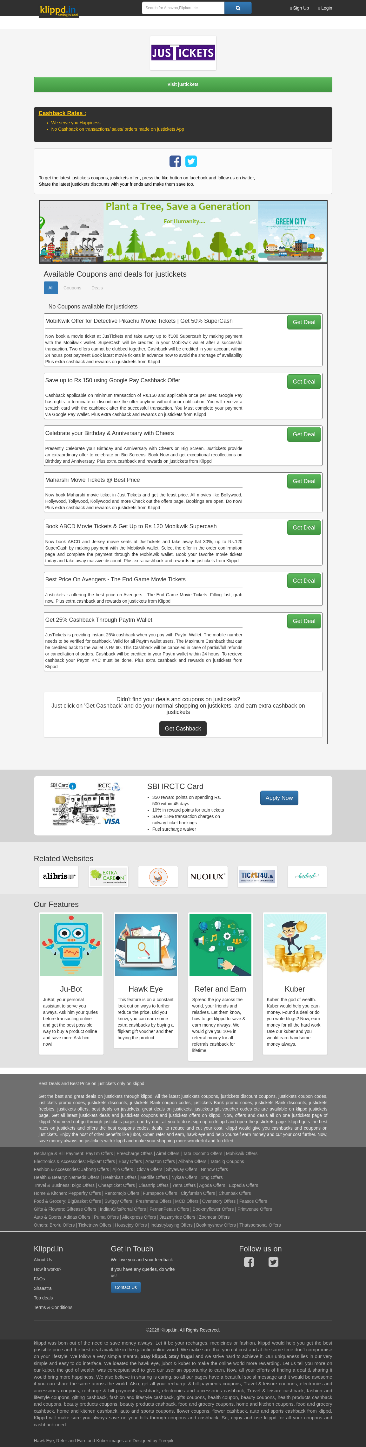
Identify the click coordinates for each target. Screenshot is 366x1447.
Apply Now (279, 798)
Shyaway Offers (181, 1169)
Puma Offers (106, 1217)
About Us (43, 1259)
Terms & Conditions (53, 1307)
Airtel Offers (167, 1153)
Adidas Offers (76, 1217)
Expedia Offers (243, 1185)
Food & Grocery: (50, 1201)
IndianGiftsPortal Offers (123, 1209)
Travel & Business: (53, 1185)
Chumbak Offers (235, 1193)
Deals (97, 287)
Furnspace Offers (160, 1193)
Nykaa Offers (184, 1177)
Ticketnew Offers (94, 1225)
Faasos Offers (253, 1201)
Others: (42, 1225)
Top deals (43, 1297)
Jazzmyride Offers (178, 1217)
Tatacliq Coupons (227, 1161)
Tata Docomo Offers (202, 1153)
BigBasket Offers (84, 1201)
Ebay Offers (130, 1161)
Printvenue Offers (254, 1209)
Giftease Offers (81, 1209)
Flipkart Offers (101, 1161)
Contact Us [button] (126, 1287)
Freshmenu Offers (154, 1201)
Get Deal (304, 322)
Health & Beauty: (50, 1177)
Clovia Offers (150, 1169)
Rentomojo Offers (121, 1193)
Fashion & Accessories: (57, 1169)
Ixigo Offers (83, 1185)
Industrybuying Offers (171, 1225)
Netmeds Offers (83, 1177)
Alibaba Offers (192, 1161)
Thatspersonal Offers (260, 1225)
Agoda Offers (212, 1185)
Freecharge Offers (134, 1153)
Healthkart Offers (120, 1177)
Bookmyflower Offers (213, 1209)
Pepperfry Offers (84, 1193)
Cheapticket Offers (116, 1185)
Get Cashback (183, 728)
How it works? (48, 1269)
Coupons (72, 287)
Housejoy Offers (131, 1225)
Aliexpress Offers (139, 1217)
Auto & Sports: (48, 1217)
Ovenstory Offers (219, 1201)
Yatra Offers (184, 1185)
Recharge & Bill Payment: (59, 1153)
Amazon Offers (160, 1161)
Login (325, 8)
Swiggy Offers (118, 1201)
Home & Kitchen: (50, 1193)
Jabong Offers (95, 1169)
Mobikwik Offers (241, 1153)
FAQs (39, 1278)
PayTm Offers (99, 1153)
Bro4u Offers (62, 1225)
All (51, 287)
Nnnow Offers (214, 1169)
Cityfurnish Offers (198, 1193)
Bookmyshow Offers (216, 1225)
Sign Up (299, 8)
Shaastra (43, 1288)
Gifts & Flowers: (49, 1209)
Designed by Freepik (153, 1440)
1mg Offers (212, 1177)
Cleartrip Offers (153, 1185)
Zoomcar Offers (214, 1217)
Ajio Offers (122, 1169)
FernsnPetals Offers (169, 1209)
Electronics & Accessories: (60, 1161)
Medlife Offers (154, 1177)
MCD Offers (187, 1201)
